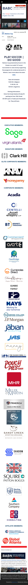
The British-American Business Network (11, 560)
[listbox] (20, 32)
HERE (13, 75)
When (3, 36)
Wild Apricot (14, 582)
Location (3, 40)
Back (3, 32)
